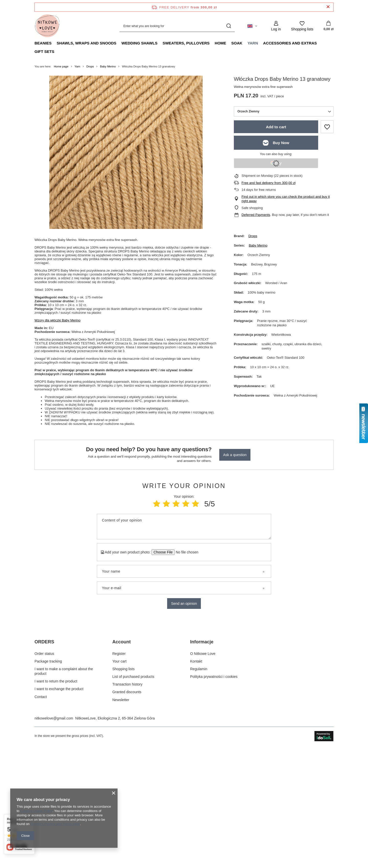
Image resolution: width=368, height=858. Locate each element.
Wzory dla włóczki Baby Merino (57, 320)
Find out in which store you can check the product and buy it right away (285, 199)
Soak (236, 43)
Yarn (252, 43)
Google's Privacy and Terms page (55, 824)
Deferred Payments (255, 215)
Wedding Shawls (139, 43)
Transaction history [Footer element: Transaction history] (127, 792)
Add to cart (276, 127)
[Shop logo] (47, 26)
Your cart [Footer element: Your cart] (119, 769)
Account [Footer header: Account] (121, 749)
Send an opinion (184, 603)
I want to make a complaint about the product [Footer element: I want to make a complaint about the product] (63, 779)
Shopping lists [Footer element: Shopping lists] (123, 777)
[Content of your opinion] (184, 526)
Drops (90, 66)
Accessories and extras (290, 43)
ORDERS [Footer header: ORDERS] (44, 749)
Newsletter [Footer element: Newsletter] (120, 808)
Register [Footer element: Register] (119, 761)
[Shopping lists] (302, 25)
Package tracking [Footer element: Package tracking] (48, 769)
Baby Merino (108, 66)
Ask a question (235, 455)
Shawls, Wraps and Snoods (87, 43)
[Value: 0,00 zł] (329, 26)
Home (220, 43)
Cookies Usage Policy (36, 811)
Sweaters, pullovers (186, 43)
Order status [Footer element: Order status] (44, 761)
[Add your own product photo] (185, 552)
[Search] (229, 26)
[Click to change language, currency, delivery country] (252, 26)
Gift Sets (44, 51)
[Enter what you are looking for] (177, 26)
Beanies (43, 43)
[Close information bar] (328, 7)
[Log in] (276, 25)
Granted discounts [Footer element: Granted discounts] (127, 800)
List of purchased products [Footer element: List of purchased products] (133, 785)
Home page (61, 66)
